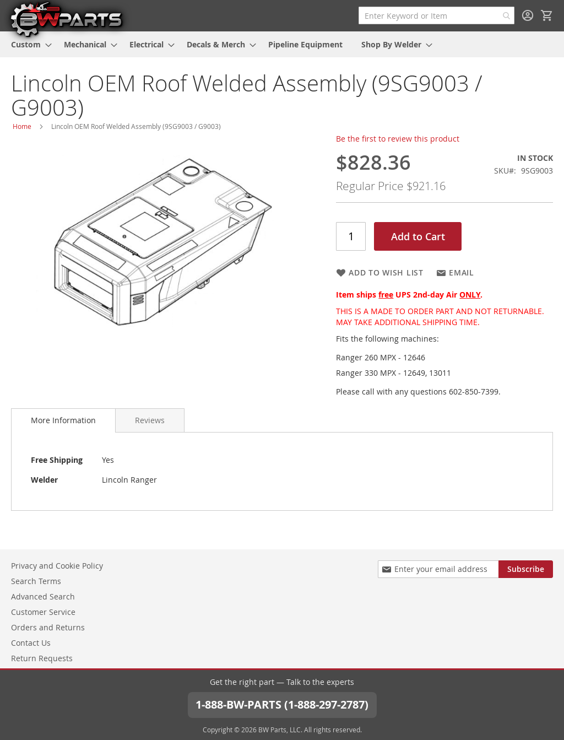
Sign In (528, 15)
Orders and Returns (48, 627)
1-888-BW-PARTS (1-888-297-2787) (282, 704)
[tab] (63, 420)
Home (22, 126)
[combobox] (436, 15)
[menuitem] (28, 44)
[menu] (282, 44)
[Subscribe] (525, 569)
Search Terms (36, 581)
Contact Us (31, 643)
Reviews (150, 420)
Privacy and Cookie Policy (57, 565)
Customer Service (43, 612)
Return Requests (42, 658)
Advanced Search (43, 596)
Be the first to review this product (397, 138)
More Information (63, 420)
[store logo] (66, 19)
